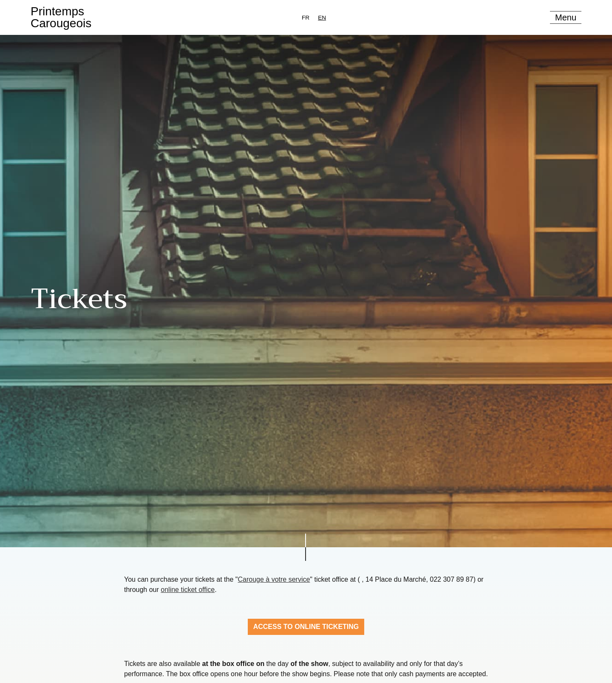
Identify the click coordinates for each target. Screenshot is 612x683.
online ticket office (188, 589)
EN (322, 17)
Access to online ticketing (306, 626)
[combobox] (322, 18)
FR (305, 17)
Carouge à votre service (274, 579)
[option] (306, 18)
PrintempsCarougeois (61, 17)
